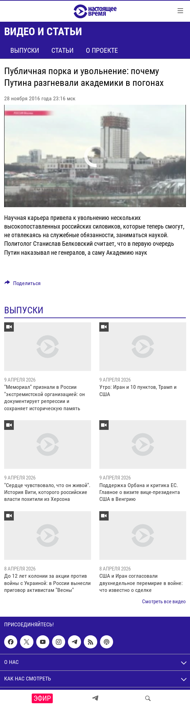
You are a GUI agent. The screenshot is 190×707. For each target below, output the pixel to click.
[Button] (22, 285)
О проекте (102, 50)
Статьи (62, 50)
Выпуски (24, 50)
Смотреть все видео (164, 601)
